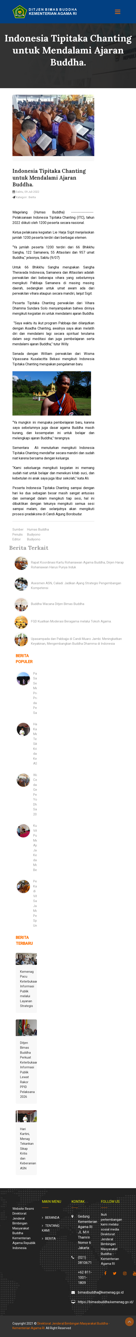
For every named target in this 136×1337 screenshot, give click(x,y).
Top (129, 1321)
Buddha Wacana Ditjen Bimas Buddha (57, 604)
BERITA (50, 1239)
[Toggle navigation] (118, 11)
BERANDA (52, 1218)
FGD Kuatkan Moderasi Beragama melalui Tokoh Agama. (71, 621)
